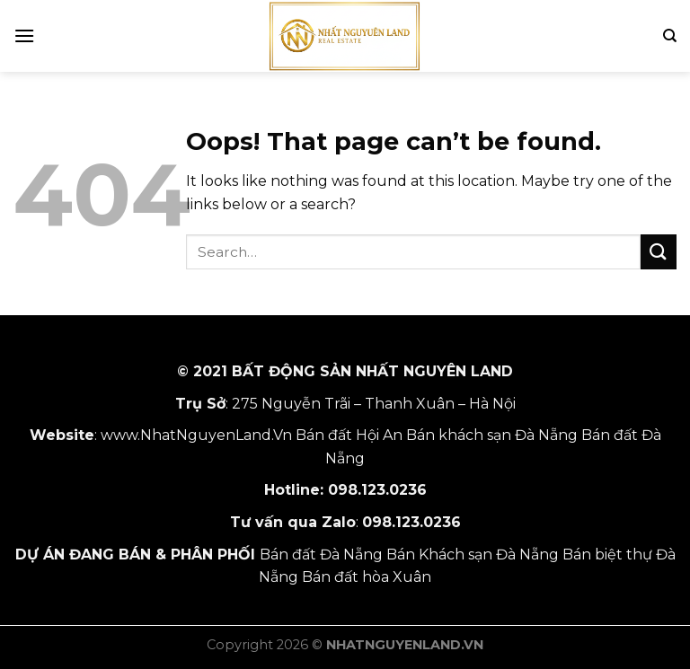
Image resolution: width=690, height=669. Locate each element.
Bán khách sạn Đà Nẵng (492, 435)
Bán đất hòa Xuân (366, 576)
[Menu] (24, 35)
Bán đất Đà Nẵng (321, 554)
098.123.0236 (377, 489)
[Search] (670, 36)
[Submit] (659, 251)
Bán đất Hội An (349, 435)
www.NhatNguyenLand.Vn (196, 435)
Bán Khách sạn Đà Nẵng (472, 554)
